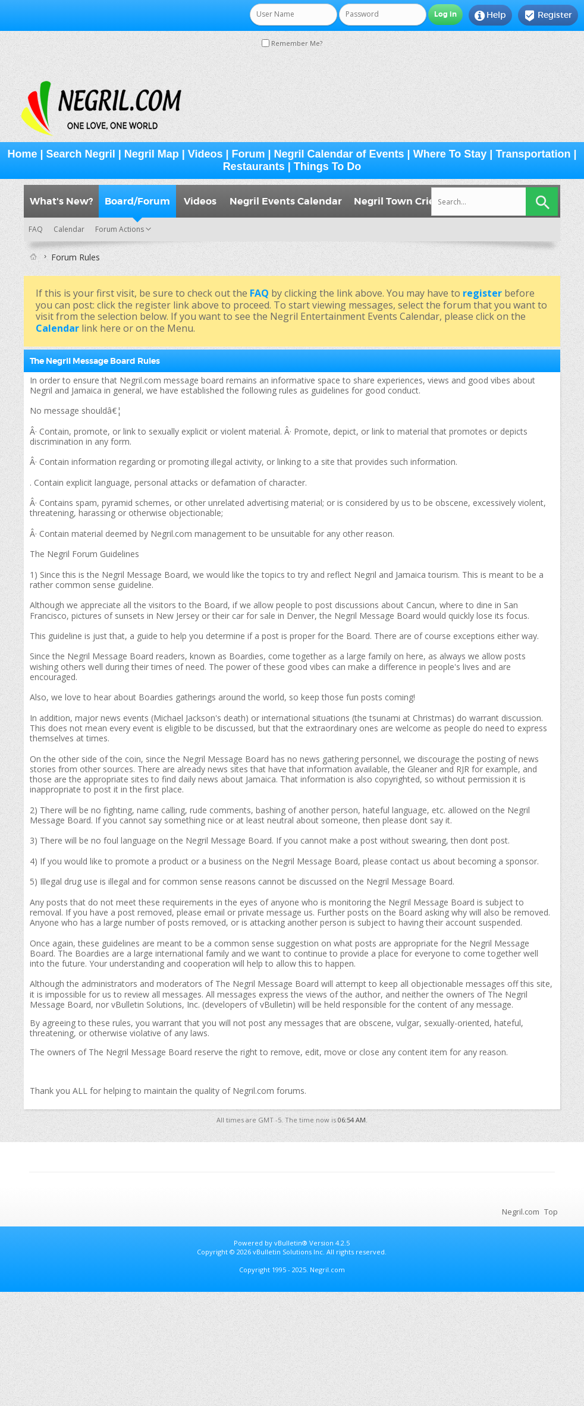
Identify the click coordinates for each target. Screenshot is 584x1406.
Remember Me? (292, 43)
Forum (248, 154)
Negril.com (520, 1211)
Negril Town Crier (396, 201)
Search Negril (80, 154)
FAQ (36, 229)
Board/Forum (137, 201)
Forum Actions (119, 229)
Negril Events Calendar (286, 201)
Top (551, 1211)
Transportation (532, 154)
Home (22, 154)
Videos (205, 154)
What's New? (61, 201)
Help (490, 15)
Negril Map (151, 154)
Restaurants (254, 166)
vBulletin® (290, 1242)
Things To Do (328, 166)
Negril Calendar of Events (339, 154)
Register (548, 15)
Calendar (69, 229)
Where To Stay (450, 154)
